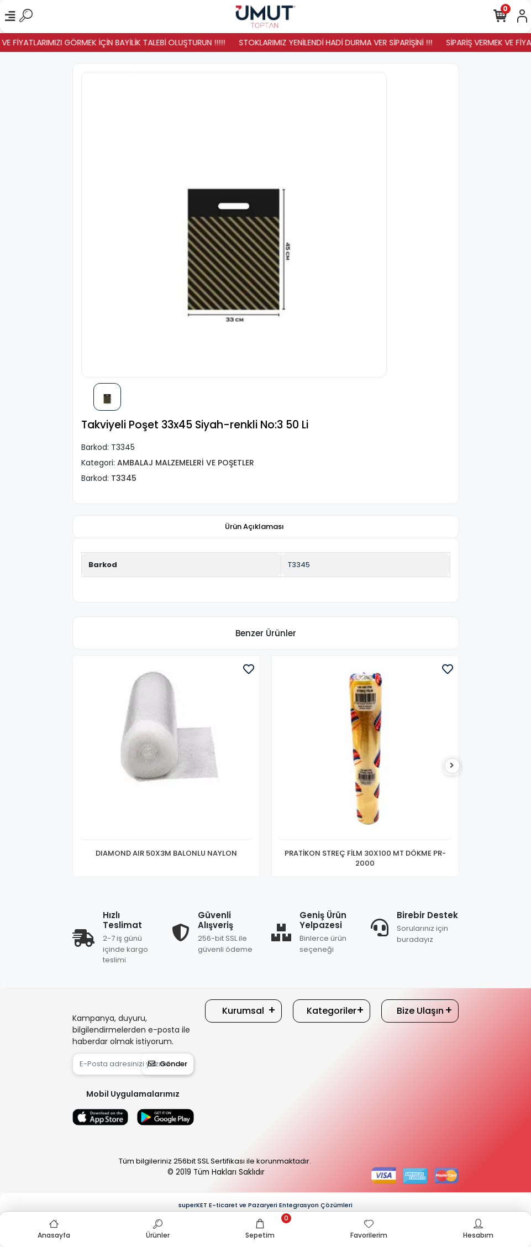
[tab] (254, 527)
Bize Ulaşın (420, 1010)
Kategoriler (331, 1010)
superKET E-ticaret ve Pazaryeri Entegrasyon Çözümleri (265, 1205)
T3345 (299, 564)
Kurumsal (243, 1010)
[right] (452, 766)
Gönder (167, 1064)
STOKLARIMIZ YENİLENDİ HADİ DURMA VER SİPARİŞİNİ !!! (349, 42)
